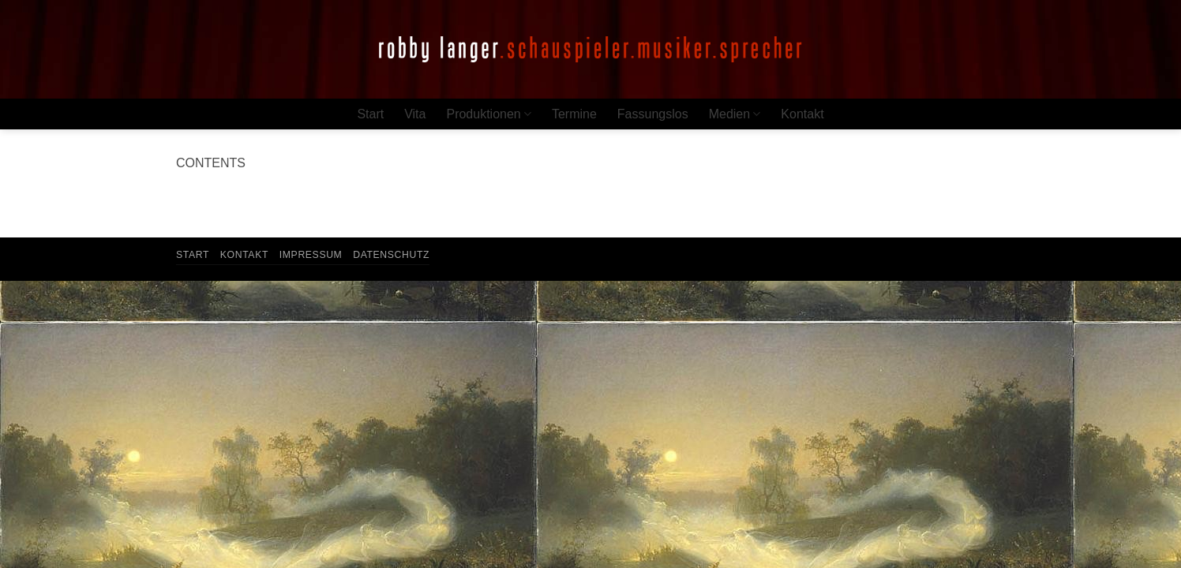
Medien (735, 113)
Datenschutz (391, 254)
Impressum (311, 254)
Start (370, 114)
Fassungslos (652, 114)
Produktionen (488, 113)
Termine (574, 114)
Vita (415, 114)
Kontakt (802, 114)
